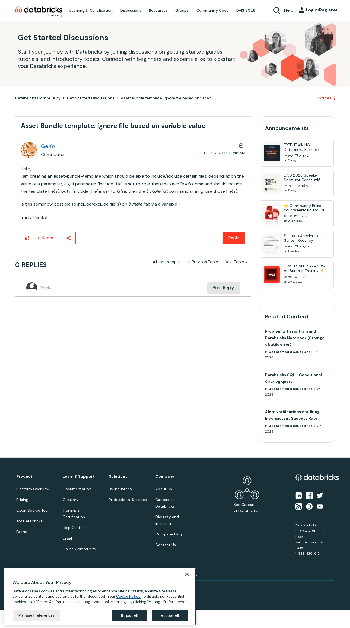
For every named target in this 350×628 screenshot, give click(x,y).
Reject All (129, 615)
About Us (163, 488)
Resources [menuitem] (158, 10)
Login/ (322, 10)
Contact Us (165, 544)
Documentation (77, 488)
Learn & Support (79, 476)
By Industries (120, 488)
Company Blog (168, 534)
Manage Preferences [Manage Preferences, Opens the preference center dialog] (36, 615)
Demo (21, 531)
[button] (27, 238)
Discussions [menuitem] (130, 10)
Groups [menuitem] (182, 10)
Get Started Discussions (91, 98)
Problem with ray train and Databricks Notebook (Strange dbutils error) (295, 338)
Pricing (22, 499)
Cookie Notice (128, 596)
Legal (67, 538)
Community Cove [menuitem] (212, 10)
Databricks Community (39, 11)
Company (164, 476)
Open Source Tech (33, 510)
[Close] (187, 574)
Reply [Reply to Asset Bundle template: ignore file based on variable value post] (233, 238)
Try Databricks (29, 520)
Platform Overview (32, 488)
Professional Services (128, 499)
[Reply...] (123, 287)
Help (288, 10)
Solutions (118, 476)
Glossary (70, 499)
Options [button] (323, 98)
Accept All (170, 615)
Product (24, 476)
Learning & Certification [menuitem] (91, 10)
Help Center (73, 527)
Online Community (79, 548)
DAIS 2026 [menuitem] (245, 10)
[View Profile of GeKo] (48, 146)
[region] (100, 596)
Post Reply (223, 287)
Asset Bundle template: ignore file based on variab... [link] (167, 98)
